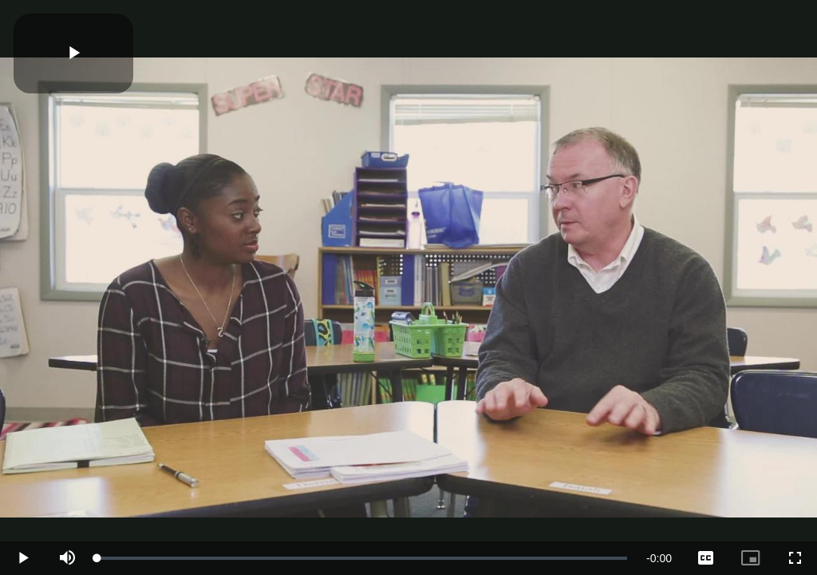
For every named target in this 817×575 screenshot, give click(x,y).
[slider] (362, 558)
